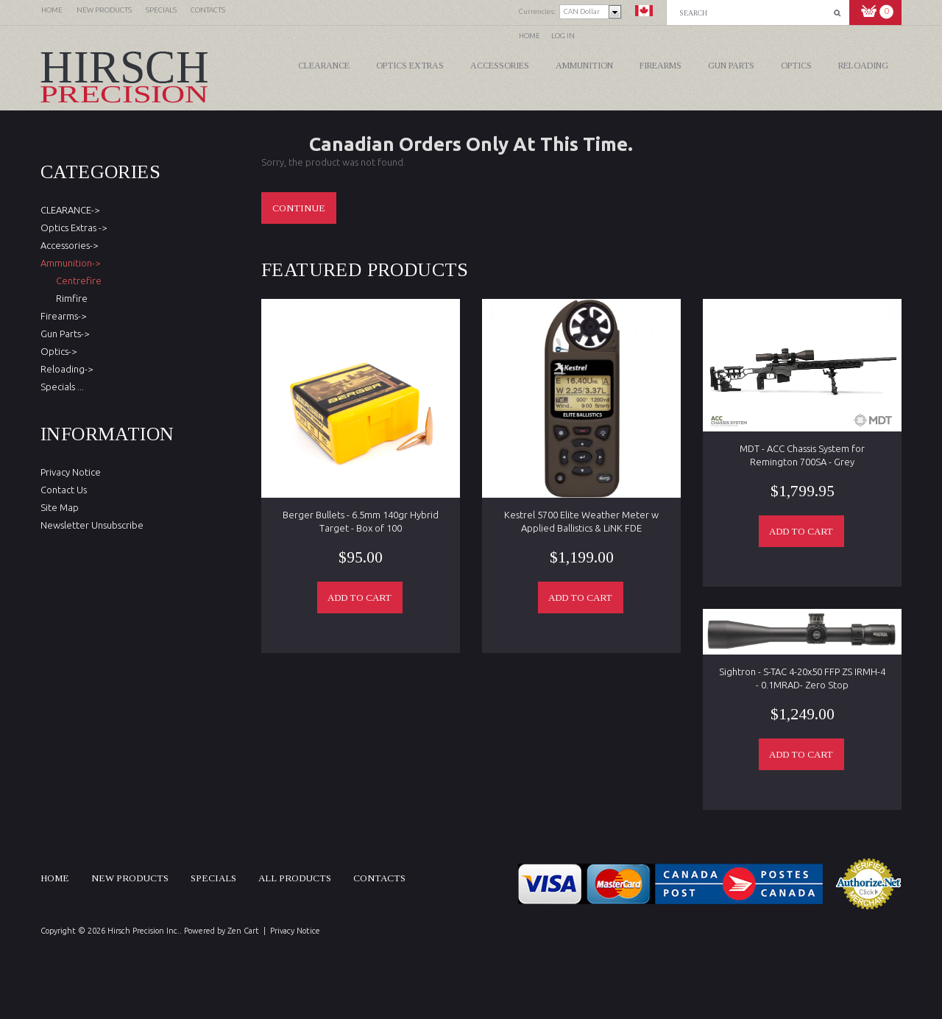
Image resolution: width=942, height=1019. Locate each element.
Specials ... (62, 386)
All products (294, 878)
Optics (796, 65)
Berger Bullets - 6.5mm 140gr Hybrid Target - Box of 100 (361, 521)
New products (130, 878)
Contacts (379, 878)
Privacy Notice (70, 472)
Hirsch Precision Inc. (143, 930)
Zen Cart (243, 930)
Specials (213, 878)
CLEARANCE (324, 65)
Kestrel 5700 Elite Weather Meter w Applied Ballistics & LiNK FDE (581, 521)
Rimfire (70, 298)
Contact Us (63, 489)
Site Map (59, 507)
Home (529, 36)
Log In (563, 36)
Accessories (499, 65)
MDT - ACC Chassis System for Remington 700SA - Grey (802, 455)
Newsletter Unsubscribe (92, 525)
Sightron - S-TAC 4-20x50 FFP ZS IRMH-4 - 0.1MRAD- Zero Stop (802, 678)
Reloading (863, 65)
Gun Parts (731, 65)
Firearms (660, 65)
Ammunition (584, 65)
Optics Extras (410, 65)
